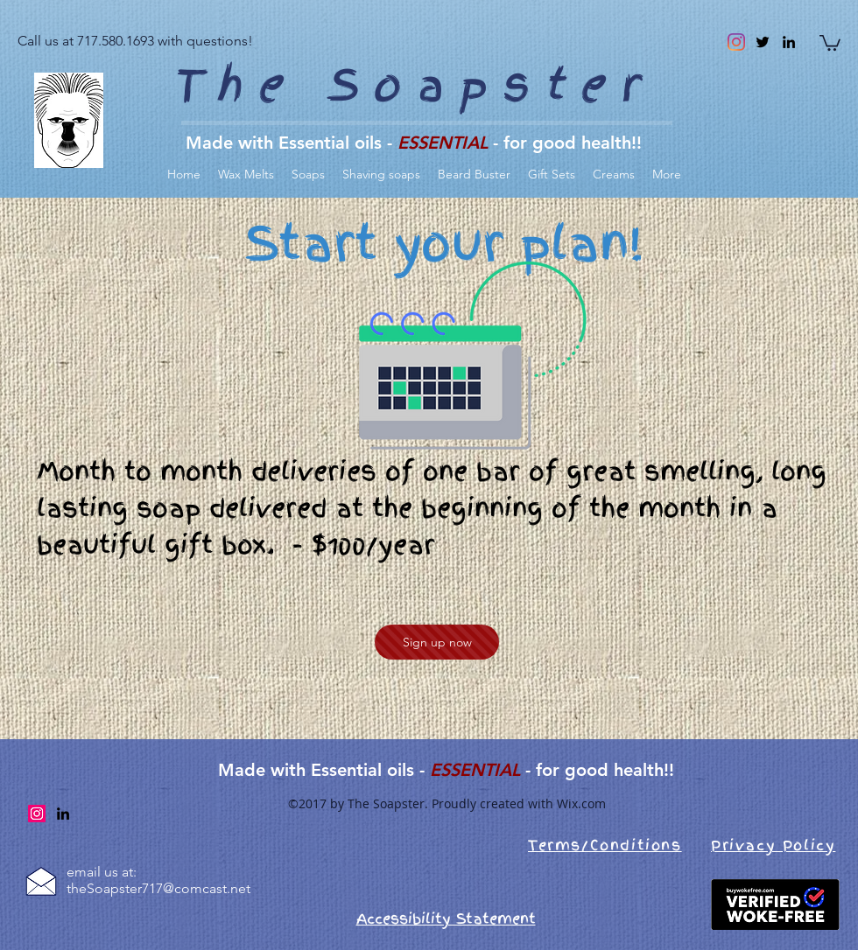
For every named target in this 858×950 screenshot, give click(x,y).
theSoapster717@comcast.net (158, 888)
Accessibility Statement (446, 918)
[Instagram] (736, 42)
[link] (829, 42)
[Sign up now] (437, 642)
